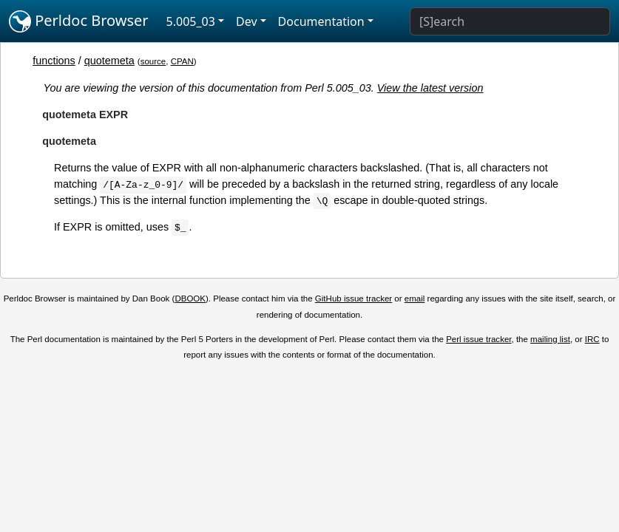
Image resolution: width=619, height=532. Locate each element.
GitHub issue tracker (353, 298)
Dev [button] (246, 21)
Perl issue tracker (478, 339)
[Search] (510, 21)
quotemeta (109, 60)
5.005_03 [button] (190, 21)
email (415, 298)
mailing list (550, 339)
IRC (592, 339)
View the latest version (430, 88)
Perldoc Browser (79, 21)
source (153, 61)
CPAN (182, 61)
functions (54, 60)
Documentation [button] (321, 21)
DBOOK (190, 298)
